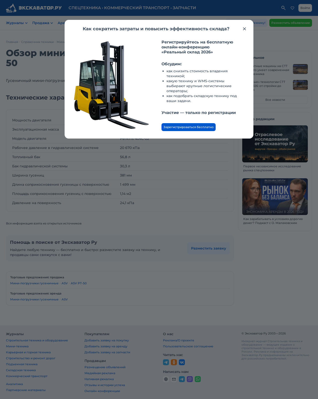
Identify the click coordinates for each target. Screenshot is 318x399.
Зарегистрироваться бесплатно (188, 127)
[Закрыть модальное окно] (244, 29)
